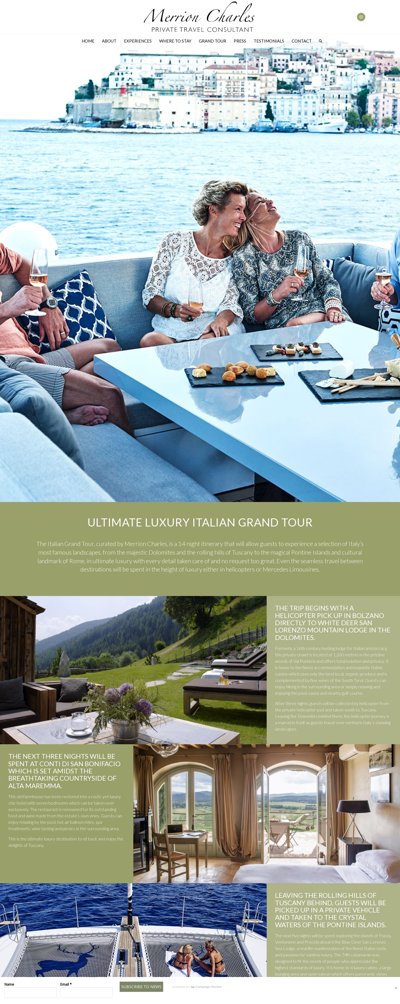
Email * (66, 984)
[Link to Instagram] (361, 17)
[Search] (318, 41)
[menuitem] (88, 41)
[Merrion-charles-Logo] (200, 17)
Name (9, 984)
